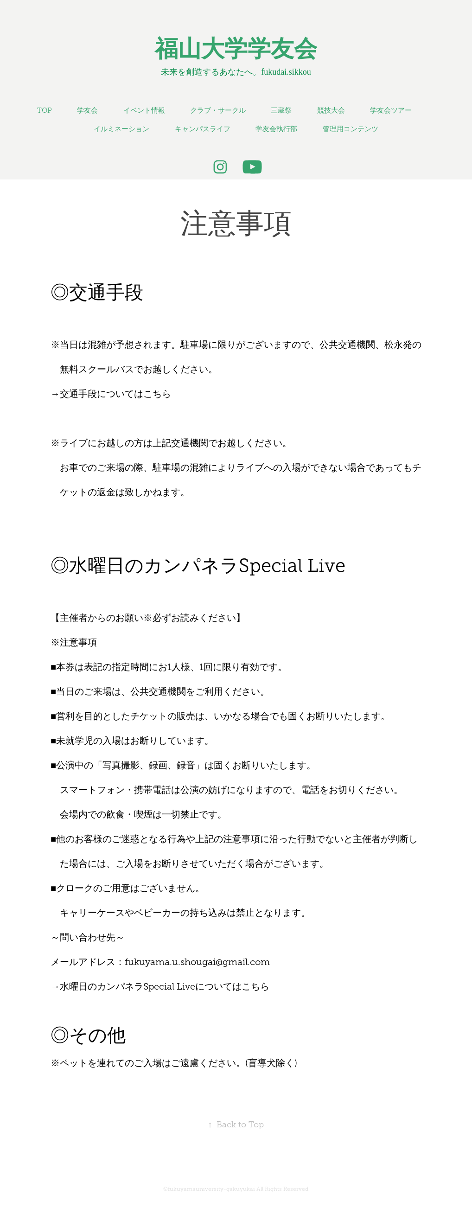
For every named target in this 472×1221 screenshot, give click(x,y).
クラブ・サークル (218, 110)
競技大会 (331, 110)
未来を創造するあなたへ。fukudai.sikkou (236, 72)
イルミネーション (121, 129)
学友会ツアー (391, 110)
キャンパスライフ (202, 129)
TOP (44, 110)
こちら (157, 394)
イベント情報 (144, 110)
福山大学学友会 (236, 48)
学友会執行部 (276, 129)
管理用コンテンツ (350, 129)
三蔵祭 (281, 110)
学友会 (87, 110)
